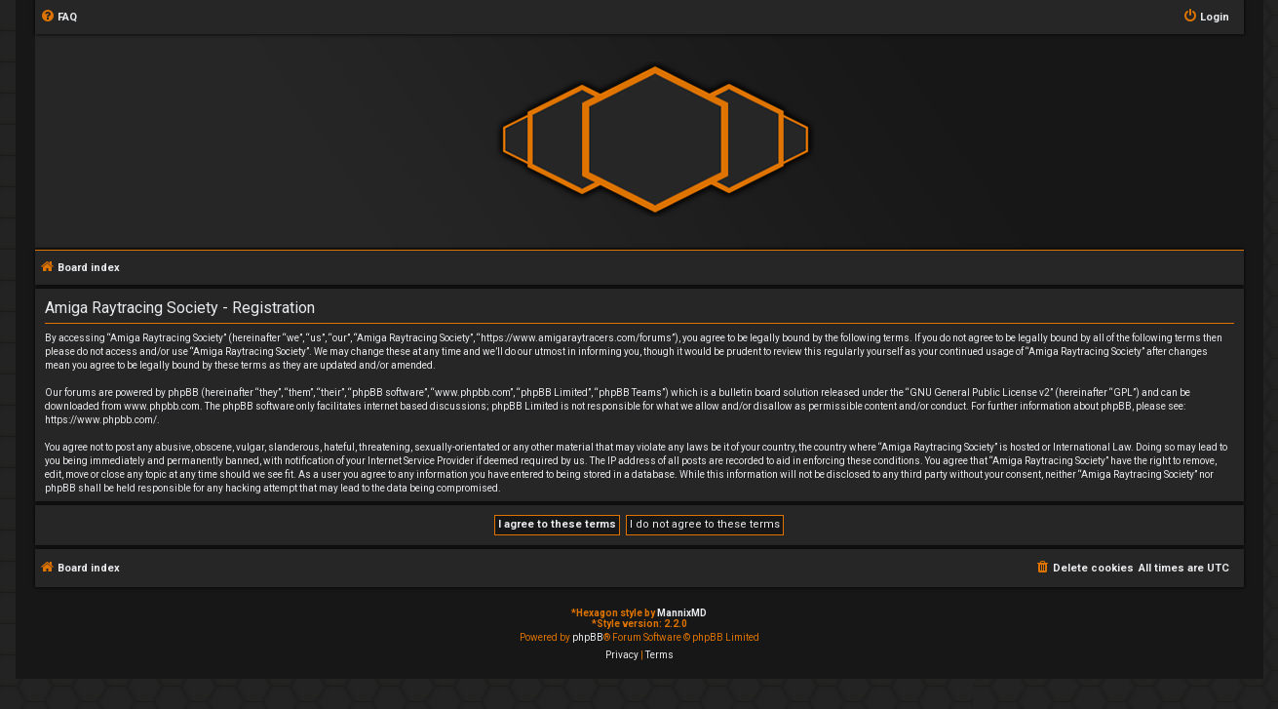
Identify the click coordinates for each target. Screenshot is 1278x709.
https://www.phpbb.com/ (101, 419)
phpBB (587, 637)
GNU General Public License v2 (980, 392)
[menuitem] (58, 17)
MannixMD (682, 613)
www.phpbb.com (162, 406)
